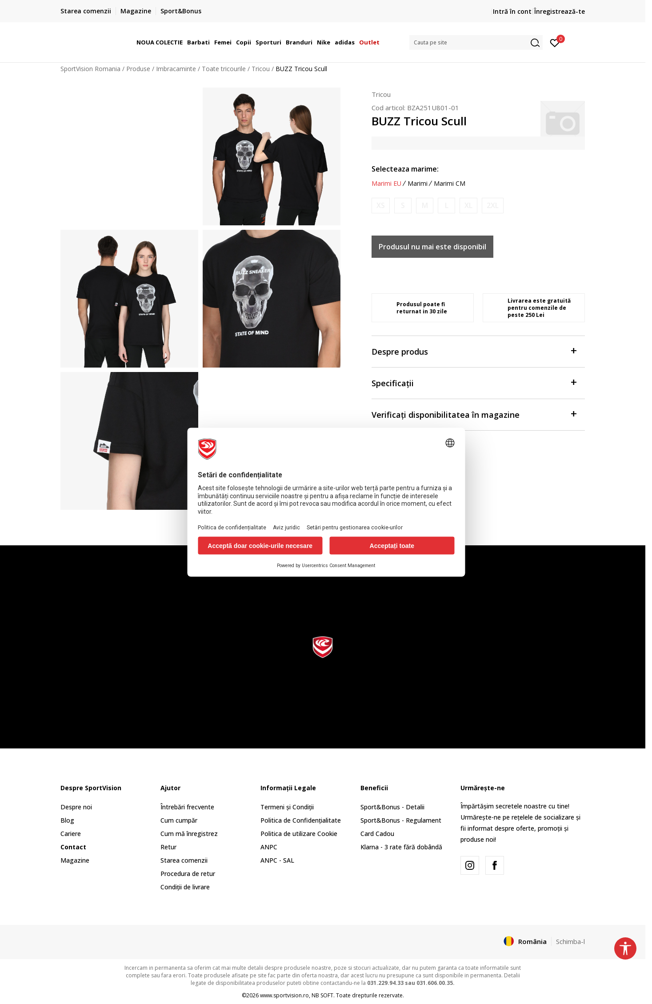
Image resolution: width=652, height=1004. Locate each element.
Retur (168, 847)
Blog (67, 820)
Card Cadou (377, 833)
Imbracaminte (176, 68)
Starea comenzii (184, 860)
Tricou (261, 68)
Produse (138, 68)
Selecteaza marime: (405, 169)
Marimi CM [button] (449, 183)
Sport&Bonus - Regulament (400, 820)
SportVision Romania (90, 68)
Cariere (70, 833)
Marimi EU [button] (386, 183)
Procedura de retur (187, 873)
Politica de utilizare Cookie (298, 833)
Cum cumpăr (178, 820)
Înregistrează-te (559, 11)
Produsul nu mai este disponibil (432, 247)
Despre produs (474, 351)
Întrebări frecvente (187, 807)
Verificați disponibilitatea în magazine (474, 414)
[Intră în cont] (554, 42)
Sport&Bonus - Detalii (392, 807)
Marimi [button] (418, 183)
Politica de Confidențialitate (300, 820)
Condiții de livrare (185, 887)
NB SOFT (322, 995)
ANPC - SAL (277, 860)
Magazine (74, 860)
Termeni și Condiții (287, 807)
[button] (476, 42)
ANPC (268, 847)
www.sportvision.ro (284, 995)
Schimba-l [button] (570, 941)
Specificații (474, 382)
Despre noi (76, 807)
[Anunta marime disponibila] (381, 205)
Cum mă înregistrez (189, 833)
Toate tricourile (224, 68)
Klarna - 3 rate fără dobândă (401, 847)
